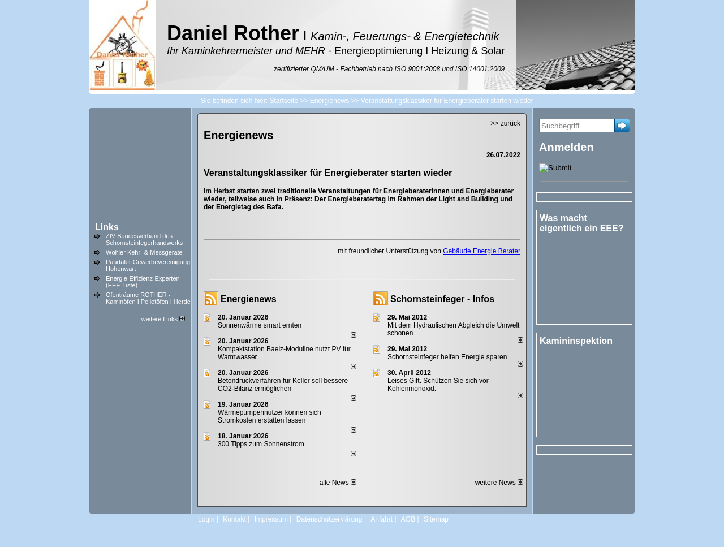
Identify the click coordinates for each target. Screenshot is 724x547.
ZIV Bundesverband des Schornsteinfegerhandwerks (144, 239)
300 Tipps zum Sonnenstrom (261, 444)
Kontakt (234, 519)
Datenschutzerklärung (329, 519)
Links (107, 227)
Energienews (249, 299)
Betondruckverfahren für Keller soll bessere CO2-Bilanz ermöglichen (283, 385)
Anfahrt (381, 519)
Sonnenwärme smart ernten (259, 325)
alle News (338, 482)
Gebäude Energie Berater (481, 251)
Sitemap (436, 519)
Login (206, 519)
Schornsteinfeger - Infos (442, 299)
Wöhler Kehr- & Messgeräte (144, 252)
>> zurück (505, 123)
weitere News (499, 482)
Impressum (271, 519)
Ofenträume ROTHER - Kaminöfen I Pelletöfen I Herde (148, 298)
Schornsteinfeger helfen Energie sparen (447, 357)
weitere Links (163, 319)
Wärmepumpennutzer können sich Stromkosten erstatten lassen (269, 416)
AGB (408, 519)
